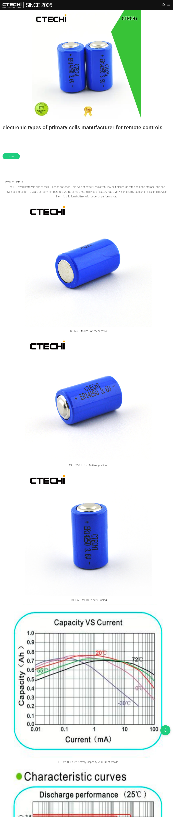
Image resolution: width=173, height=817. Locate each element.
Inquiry (11, 156)
